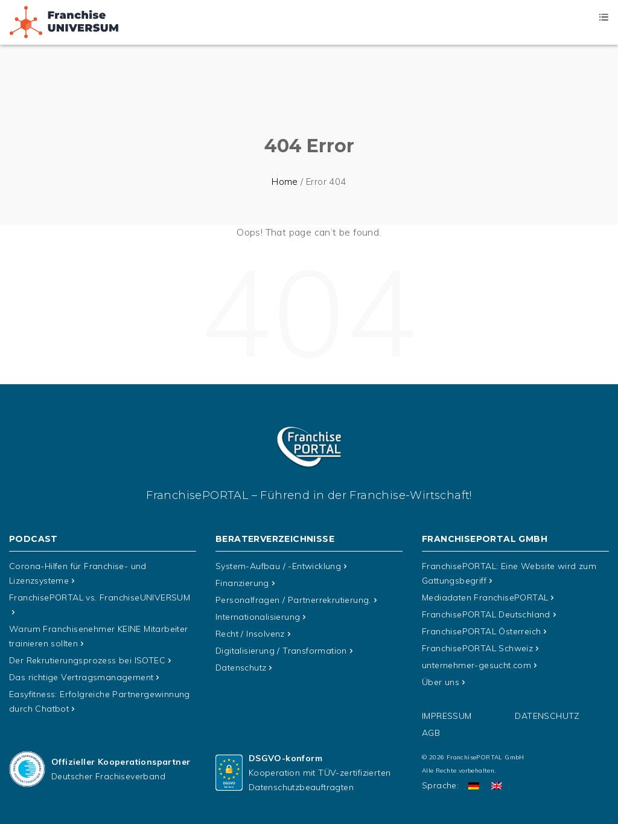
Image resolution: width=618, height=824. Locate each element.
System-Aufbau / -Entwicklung (278, 566)
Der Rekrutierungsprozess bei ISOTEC (87, 660)
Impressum (447, 715)
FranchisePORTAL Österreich (481, 631)
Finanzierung (242, 583)
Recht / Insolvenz (250, 633)
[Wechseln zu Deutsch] (473, 785)
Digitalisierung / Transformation (281, 650)
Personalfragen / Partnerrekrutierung (293, 599)
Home (285, 181)
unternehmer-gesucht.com (476, 665)
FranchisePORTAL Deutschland (486, 614)
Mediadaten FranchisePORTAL (485, 597)
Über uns (440, 682)
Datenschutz (240, 667)
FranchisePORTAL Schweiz (477, 648)
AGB (431, 732)
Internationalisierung (257, 616)
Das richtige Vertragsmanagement (81, 677)
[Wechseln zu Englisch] (496, 785)
